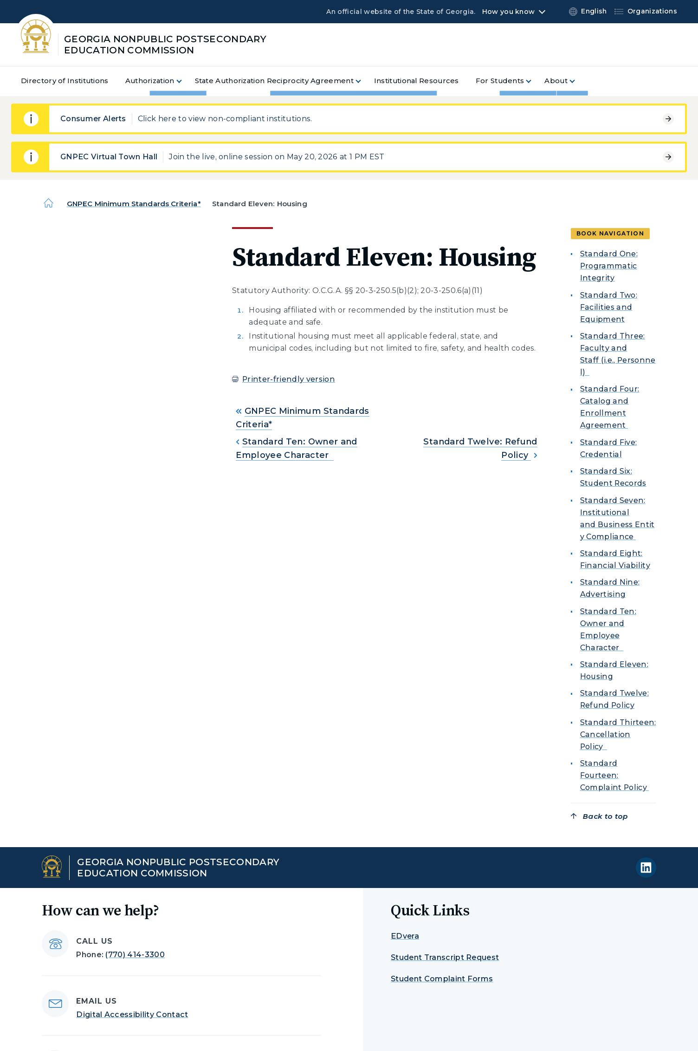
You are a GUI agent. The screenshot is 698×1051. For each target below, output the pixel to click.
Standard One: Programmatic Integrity (609, 265)
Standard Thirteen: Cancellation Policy (618, 734)
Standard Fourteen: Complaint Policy (614, 775)
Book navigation (610, 233)
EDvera (405, 936)
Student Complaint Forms (442, 978)
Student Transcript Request (445, 957)
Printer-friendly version (288, 379)
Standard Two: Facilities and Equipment (608, 307)
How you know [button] (508, 11)
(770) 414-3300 (134, 954)
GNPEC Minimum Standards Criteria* (134, 203)
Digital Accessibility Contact (132, 1014)
